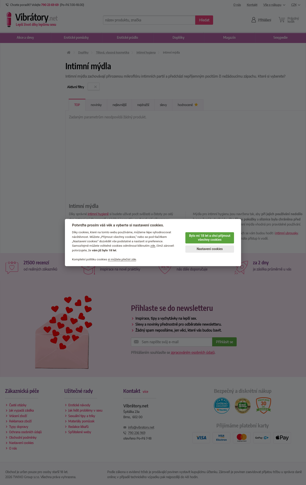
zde (152, 246)
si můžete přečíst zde (122, 259)
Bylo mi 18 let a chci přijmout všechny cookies (209, 238)
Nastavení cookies (210, 249)
